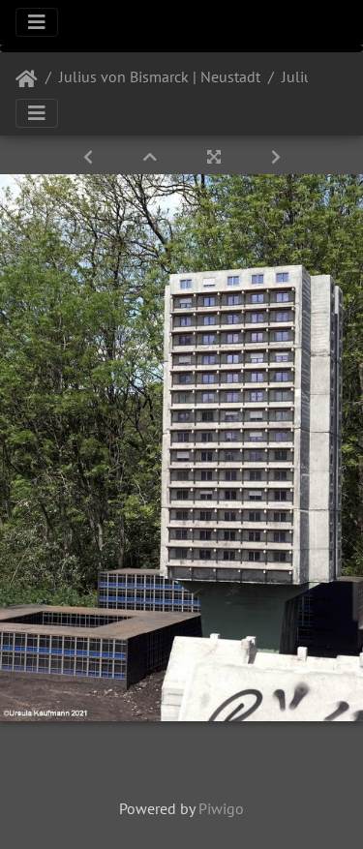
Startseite (26, 79)
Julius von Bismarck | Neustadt (159, 76)
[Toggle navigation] (36, 22)
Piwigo (221, 808)
